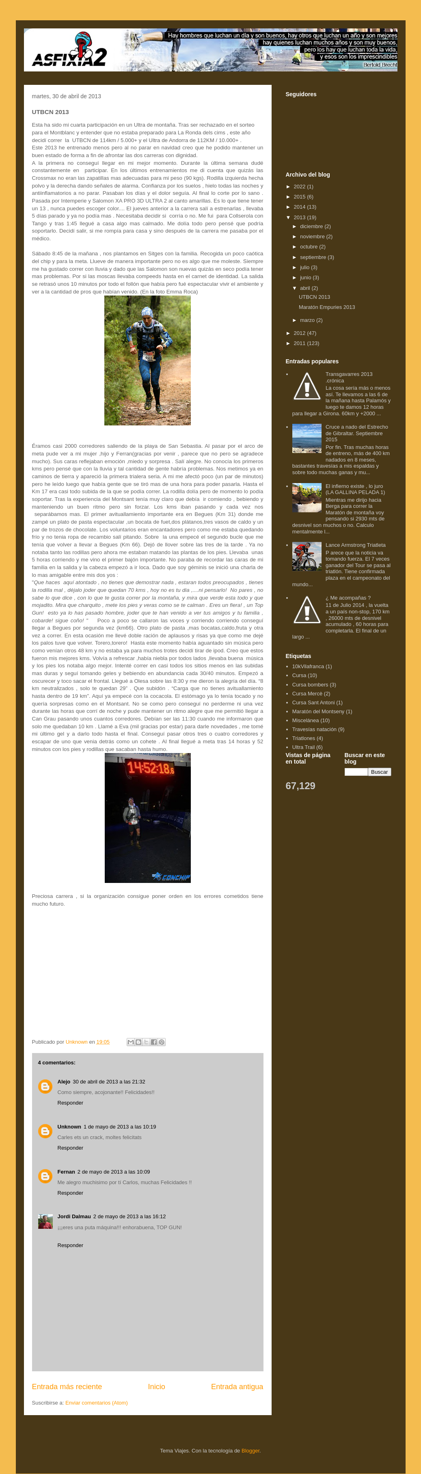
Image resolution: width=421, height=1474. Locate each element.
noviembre (313, 236)
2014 (300, 207)
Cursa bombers (310, 685)
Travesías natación (314, 729)
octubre (309, 247)
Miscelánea (305, 720)
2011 (300, 343)
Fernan (66, 1172)
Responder (71, 1103)
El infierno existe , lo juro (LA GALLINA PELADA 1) (355, 489)
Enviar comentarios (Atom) (96, 1403)
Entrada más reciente (67, 1387)
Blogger (250, 1451)
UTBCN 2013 (314, 297)
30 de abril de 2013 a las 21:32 (109, 1082)
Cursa (299, 675)
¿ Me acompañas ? (348, 598)
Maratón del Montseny (318, 711)
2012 (300, 333)
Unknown (70, 1127)
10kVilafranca (308, 666)
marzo (308, 320)
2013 (300, 217)
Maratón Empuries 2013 (327, 307)
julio (305, 267)
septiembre (314, 257)
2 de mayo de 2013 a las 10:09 (114, 1172)
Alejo (64, 1082)
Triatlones (303, 738)
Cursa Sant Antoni (313, 702)
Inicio (156, 1387)
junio (306, 277)
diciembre (312, 226)
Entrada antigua (237, 1387)
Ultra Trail (303, 747)
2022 (300, 186)
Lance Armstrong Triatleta (356, 545)
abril (305, 288)
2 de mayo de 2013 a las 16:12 (129, 1216)
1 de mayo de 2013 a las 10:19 (120, 1127)
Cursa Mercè (307, 694)
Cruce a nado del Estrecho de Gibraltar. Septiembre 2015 (357, 433)
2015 (300, 197)
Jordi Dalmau (74, 1216)
